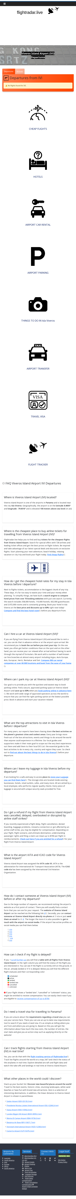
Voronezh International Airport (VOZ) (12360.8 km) (25, 1130)
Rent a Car (28, 1172)
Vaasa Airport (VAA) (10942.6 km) (18, 1113)
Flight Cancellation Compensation (30, 1187)
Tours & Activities (30, 1176)
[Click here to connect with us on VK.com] (55, 1164)
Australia (7, 1162)
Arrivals (20, 71)
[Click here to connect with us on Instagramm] (40, 1164)
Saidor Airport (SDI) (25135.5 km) (18, 1105)
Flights (26, 1170)
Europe (6, 1168)
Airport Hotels (29, 1166)
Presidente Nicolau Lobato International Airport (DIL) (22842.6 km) (32, 1109)
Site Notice (61, 1164)
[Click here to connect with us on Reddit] (50, 1164)
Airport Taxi (28, 1174)
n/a (10, 933)
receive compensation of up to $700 (33, 1002)
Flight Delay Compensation (27, 1183)
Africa (6, 1170)
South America (9, 1164)
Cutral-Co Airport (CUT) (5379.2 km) (19, 1134)
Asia (5, 1166)
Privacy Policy (62, 1166)
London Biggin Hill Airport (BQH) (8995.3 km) (23, 1117)
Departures (8, 71)
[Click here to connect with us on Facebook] (40, 1162)
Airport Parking (29, 1168)
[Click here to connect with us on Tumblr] (45, 1164)
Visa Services (28, 1180)
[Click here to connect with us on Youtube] (45, 1162)
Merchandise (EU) (30, 1160)
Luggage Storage (31, 1178)
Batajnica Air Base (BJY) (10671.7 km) (20, 1126)
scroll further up (17, 963)
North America (9, 1172)
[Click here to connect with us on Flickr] (50, 1162)
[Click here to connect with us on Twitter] (55, 1162)
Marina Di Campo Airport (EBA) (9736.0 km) (22, 1122)
